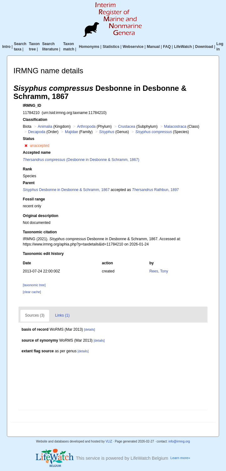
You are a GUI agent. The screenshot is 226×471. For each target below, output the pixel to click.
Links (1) (62, 315)
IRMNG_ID (32, 105)
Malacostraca (175, 126)
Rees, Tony (158, 271)
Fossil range (34, 199)
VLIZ (109, 441)
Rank (27, 169)
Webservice (133, 46)
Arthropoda (86, 126)
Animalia (45, 126)
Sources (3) (35, 315)
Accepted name (37, 152)
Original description (40, 216)
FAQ (167, 46)
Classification (35, 119)
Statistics (110, 46)
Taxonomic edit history (43, 253)
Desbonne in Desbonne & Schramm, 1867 (66, 190)
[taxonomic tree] (34, 285)
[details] (89, 329)
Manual (153, 46)
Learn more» (180, 458)
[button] (26, 146)
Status (28, 139)
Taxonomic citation (40, 232)
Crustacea (126, 126)
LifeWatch (183, 46)
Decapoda (36, 132)
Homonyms (89, 46)
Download (204, 46)
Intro (6, 46)
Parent (28, 183)
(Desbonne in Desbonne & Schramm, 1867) (81, 160)
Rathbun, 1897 (155, 190)
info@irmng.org (179, 441)
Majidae (71, 132)
